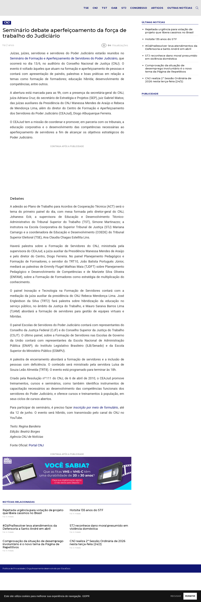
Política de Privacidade (14, 572)
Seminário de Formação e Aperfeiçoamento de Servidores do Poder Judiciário (64, 62)
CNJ (95, 9)
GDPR (85, 596)
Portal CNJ (36, 448)
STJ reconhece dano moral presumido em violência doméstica (99, 531)
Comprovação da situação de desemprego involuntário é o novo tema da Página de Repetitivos (33, 547)
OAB (114, 9)
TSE (86, 9)
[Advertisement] (67, 174)
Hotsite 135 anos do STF (86, 513)
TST (104, 9)
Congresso (138, 9)
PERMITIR (186, 596)
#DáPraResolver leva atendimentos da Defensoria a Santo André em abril (30, 531)
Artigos (157, 9)
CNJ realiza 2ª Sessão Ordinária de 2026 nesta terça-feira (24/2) (97, 546)
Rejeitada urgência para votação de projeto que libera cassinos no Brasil (33, 515)
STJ (123, 9)
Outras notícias (179, 9)
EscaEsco (65, 572)
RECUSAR (162, 596)
